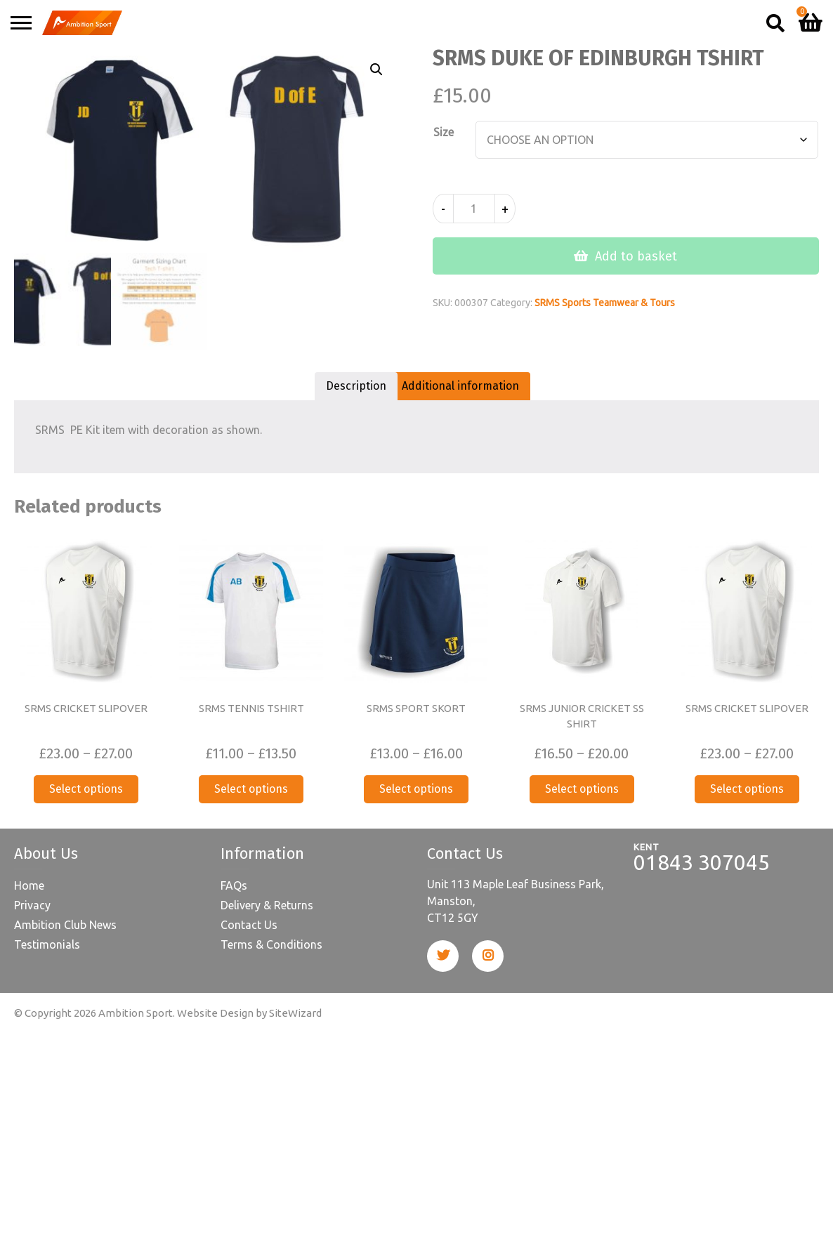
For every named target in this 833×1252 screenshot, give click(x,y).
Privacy (32, 905)
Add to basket (636, 256)
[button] (376, 69)
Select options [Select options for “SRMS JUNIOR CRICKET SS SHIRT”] (582, 789)
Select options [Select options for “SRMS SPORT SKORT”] (416, 789)
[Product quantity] (474, 208)
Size (443, 132)
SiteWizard (295, 1013)
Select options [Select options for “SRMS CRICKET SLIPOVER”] (86, 789)
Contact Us (249, 924)
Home (29, 885)
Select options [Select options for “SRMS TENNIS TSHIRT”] (251, 789)
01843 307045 (702, 862)
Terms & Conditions (271, 944)
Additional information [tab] (460, 386)
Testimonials (47, 944)
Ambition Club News (65, 924)
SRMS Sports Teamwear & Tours (604, 302)
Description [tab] (356, 386)
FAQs (234, 885)
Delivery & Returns (267, 905)
